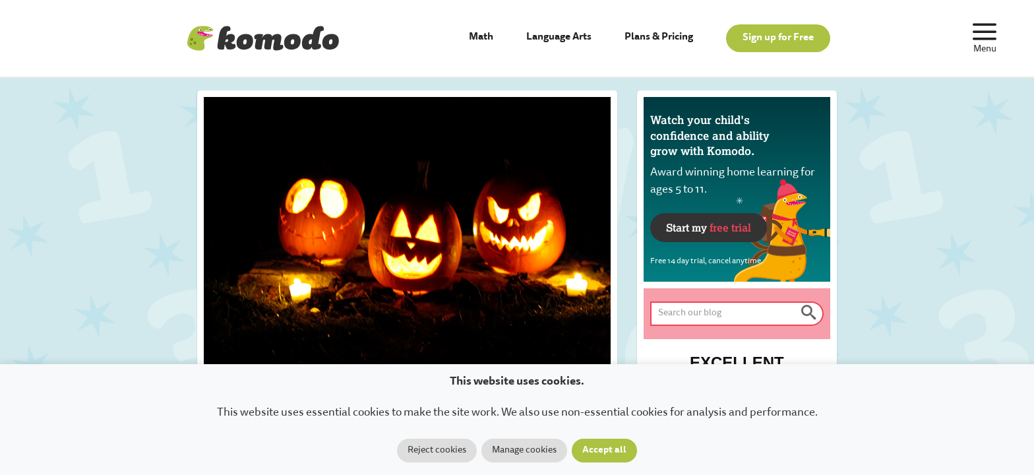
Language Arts (559, 37)
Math (481, 37)
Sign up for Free (778, 38)
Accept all (604, 450)
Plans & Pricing (658, 37)
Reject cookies (437, 450)
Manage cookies (524, 450)
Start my (708, 227)
